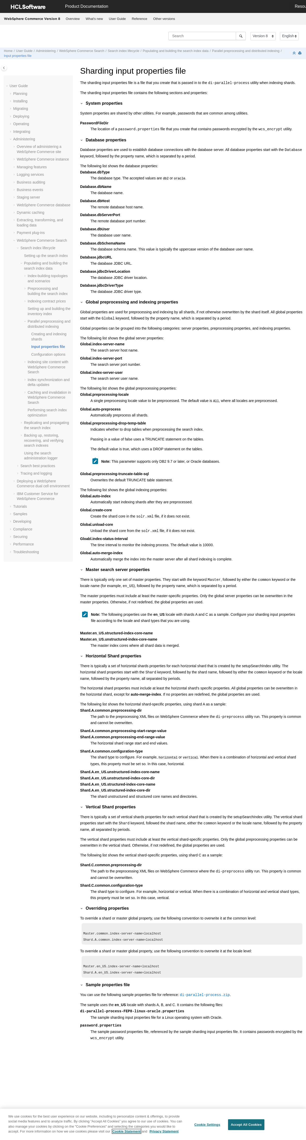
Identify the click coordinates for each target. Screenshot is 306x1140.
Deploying (21, 116)
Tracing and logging (36, 473)
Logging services (30, 174)
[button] (7, 86)
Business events (30, 190)
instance (43, 159)
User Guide (117, 19)
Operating (21, 124)
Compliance (22, 529)
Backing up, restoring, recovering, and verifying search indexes (44, 440)
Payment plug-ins (31, 233)
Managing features (32, 167)
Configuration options (48, 354)
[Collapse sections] (294, 53)
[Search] (241, 36)
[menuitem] (73, 18)
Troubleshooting (26, 552)
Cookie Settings (207, 1128)
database (43, 205)
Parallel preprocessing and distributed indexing (245, 51)
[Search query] (207, 36)
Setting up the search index (46, 256)
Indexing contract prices (47, 301)
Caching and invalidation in (49, 397)
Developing (22, 521)
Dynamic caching (30, 212)
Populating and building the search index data (176, 51)
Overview (73, 19)
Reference (139, 19)
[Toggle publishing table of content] (4, 68)
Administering (46, 51)
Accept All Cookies (246, 1128)
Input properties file (18, 56)
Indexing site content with (48, 367)
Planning (20, 94)
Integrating (21, 132)
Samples (20, 514)
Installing (20, 101)
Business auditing (31, 182)
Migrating (20, 109)
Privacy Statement (164, 1134)
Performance (23, 544)
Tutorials (20, 506)
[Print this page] (300, 53)
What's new (94, 19)
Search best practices (37, 466)
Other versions (164, 19)
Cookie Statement (126, 1134)
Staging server (28, 197)
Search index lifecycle (123, 51)
